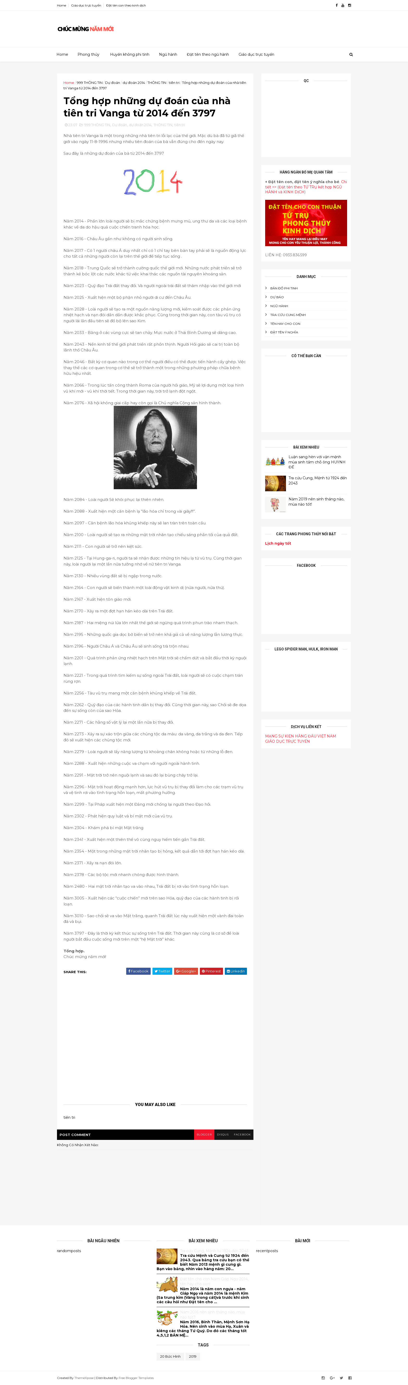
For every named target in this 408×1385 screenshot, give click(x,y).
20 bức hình (170, 1356)
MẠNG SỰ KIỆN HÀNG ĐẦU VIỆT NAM (300, 736)
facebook (242, 1134)
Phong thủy (88, 54)
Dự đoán (112, 82)
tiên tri (174, 82)
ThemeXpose (84, 1378)
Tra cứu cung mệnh (288, 315)
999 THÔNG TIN (90, 82)
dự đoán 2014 (134, 82)
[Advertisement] (256, 27)
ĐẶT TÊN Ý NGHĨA (284, 332)
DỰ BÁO (277, 297)
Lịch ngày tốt (278, 543)
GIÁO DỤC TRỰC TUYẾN (287, 741)
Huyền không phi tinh (129, 54)
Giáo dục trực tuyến (86, 5)
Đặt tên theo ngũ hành (208, 54)
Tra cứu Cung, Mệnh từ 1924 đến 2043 (214, 1251)
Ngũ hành (168, 54)
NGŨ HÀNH (279, 306)
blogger (204, 1134)
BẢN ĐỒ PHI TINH (284, 288)
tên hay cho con (285, 324)
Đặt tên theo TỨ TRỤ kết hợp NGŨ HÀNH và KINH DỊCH (303, 190)
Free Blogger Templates (136, 1378)
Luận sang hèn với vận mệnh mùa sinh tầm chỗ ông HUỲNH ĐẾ (317, 462)
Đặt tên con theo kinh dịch (126, 5)
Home (61, 5)
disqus (223, 1134)
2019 (192, 1356)
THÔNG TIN (157, 82)
